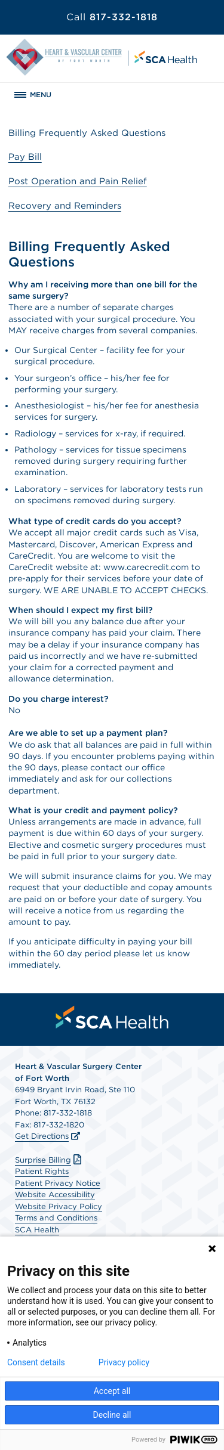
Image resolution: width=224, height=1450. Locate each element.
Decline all (112, 1415)
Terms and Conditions (56, 1217)
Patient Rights (42, 1171)
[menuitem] (112, 1017)
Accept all (112, 1391)
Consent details (36, 1362)
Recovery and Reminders (64, 205)
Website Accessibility (55, 1194)
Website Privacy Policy (58, 1206)
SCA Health (37, 1229)
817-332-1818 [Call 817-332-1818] (112, 17)
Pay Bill (25, 156)
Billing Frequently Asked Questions (86, 133)
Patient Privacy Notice (57, 1183)
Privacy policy (124, 1362)
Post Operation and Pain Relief (77, 181)
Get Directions (42, 1136)
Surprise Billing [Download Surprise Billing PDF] (49, 1159)
